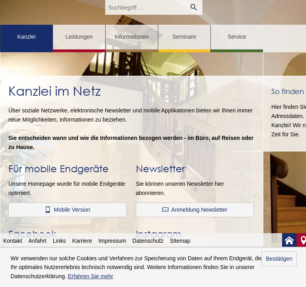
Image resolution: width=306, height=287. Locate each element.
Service (237, 36)
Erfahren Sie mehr (91, 276)
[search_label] (145, 7)
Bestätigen (279, 259)
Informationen (132, 36)
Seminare (184, 36)
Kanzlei (27, 36)
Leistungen (79, 36)
